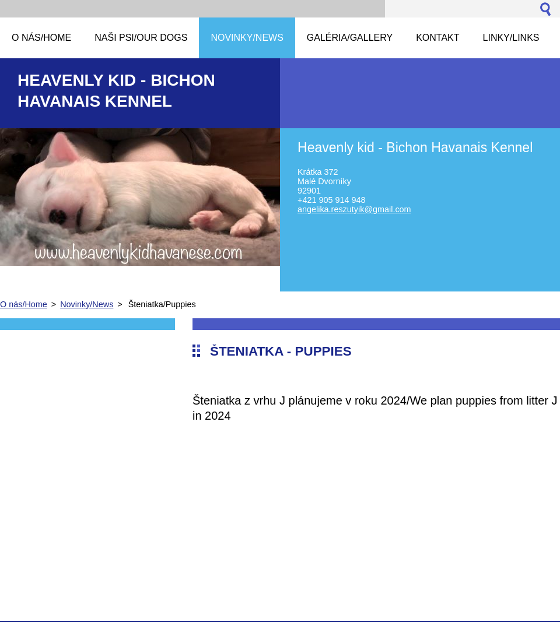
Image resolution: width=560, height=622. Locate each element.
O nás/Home (23, 304)
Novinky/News (86, 304)
